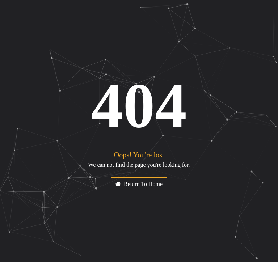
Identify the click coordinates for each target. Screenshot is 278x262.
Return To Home (139, 184)
